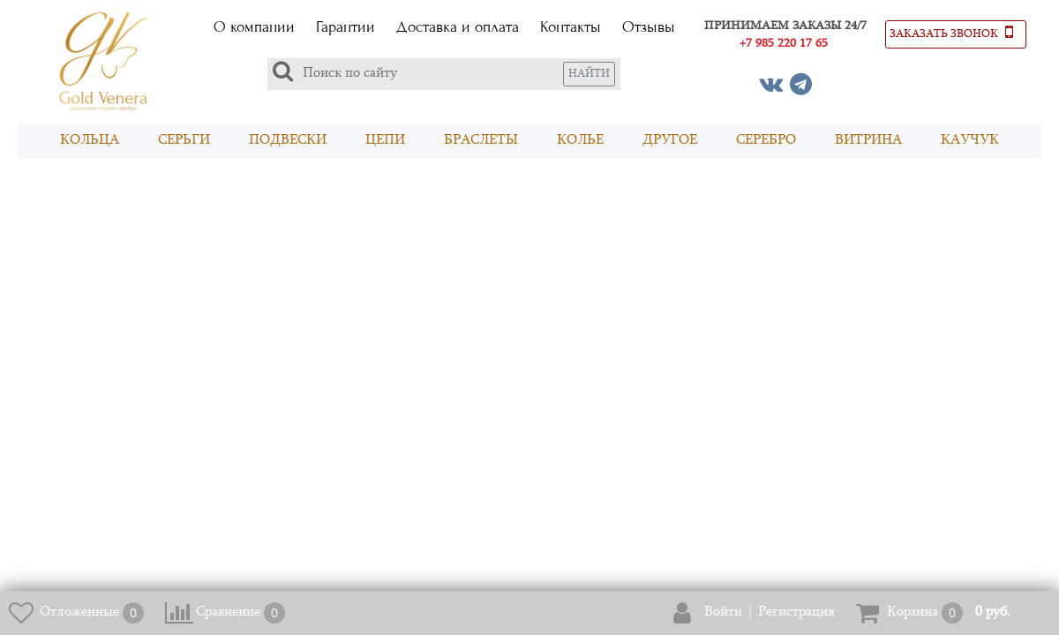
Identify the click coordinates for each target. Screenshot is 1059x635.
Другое (669, 140)
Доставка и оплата (457, 27)
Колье (580, 140)
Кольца (89, 140)
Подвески (288, 140)
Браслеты (481, 140)
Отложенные (79, 612)
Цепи (385, 140)
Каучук (970, 140)
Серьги (184, 140)
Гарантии (345, 27)
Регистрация (796, 612)
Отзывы (648, 27)
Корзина (912, 612)
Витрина (868, 140)
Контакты (570, 27)
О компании (254, 27)
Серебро (766, 140)
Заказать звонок (951, 32)
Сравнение (228, 612)
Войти (723, 612)
